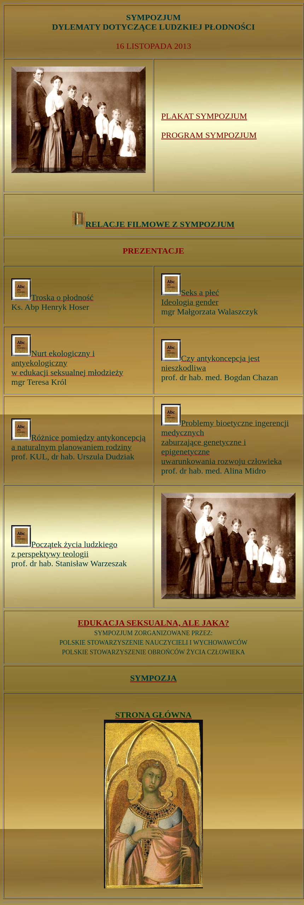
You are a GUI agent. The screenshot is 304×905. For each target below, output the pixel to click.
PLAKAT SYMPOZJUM (204, 116)
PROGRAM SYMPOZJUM (209, 135)
